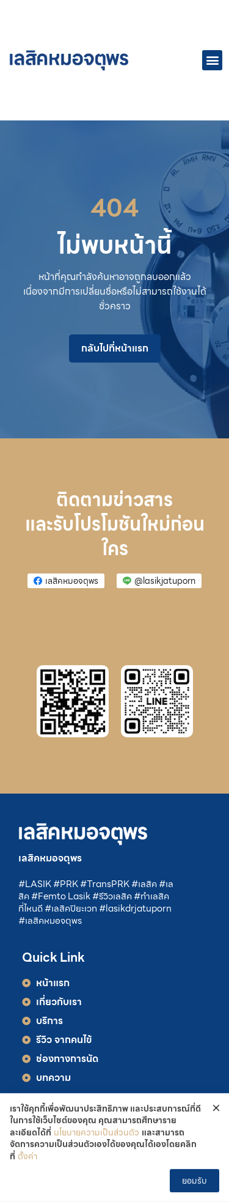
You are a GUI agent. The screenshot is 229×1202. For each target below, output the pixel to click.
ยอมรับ (194, 1181)
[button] (212, 60)
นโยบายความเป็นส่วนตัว (96, 1134)
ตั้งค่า (27, 1158)
